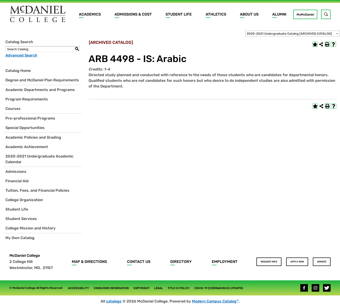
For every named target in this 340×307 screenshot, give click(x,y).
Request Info (269, 261)
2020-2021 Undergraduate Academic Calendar (39, 159)
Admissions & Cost (133, 14)
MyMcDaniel (305, 14)
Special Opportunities (25, 127)
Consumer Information (111, 288)
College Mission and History (30, 228)
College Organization (24, 200)
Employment (225, 261)
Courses (13, 108)
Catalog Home (18, 70)
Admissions (15, 171)
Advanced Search (21, 55)
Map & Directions (89, 261)
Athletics (216, 14)
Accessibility (78, 288)
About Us (249, 14)
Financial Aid (17, 181)
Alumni (279, 14)
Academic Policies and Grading (33, 137)
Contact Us (138, 261)
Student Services (21, 218)
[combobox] (292, 33)
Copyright (141, 288)
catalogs (114, 301)
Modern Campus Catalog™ (215, 301)
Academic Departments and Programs (40, 89)
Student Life (179, 14)
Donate (321, 261)
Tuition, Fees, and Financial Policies (37, 190)
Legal (158, 288)
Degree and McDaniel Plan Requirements (42, 80)
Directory (181, 261)
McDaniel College (24, 255)
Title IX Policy (179, 288)
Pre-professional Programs (30, 118)
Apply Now (297, 261)
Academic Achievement (26, 147)
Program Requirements (26, 99)
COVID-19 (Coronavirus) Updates (218, 288)
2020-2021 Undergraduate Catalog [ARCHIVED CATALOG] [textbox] (289, 33)
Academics (90, 14)
